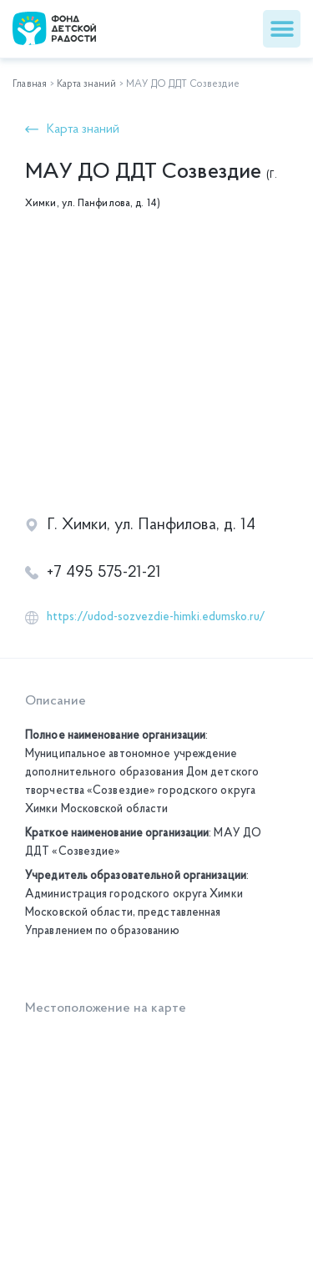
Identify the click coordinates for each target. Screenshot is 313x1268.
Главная (30, 84)
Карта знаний (86, 84)
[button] (281, 29)
